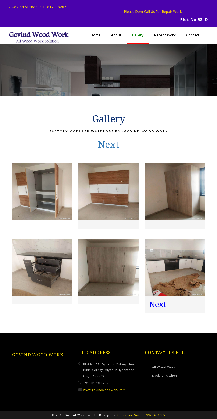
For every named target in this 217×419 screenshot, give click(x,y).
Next (108, 144)
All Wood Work (163, 367)
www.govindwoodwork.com (104, 390)
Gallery (138, 35)
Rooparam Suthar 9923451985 (141, 415)
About (116, 35)
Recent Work (165, 35)
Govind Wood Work (37, 354)
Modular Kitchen (164, 376)
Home (95, 35)
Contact (193, 35)
